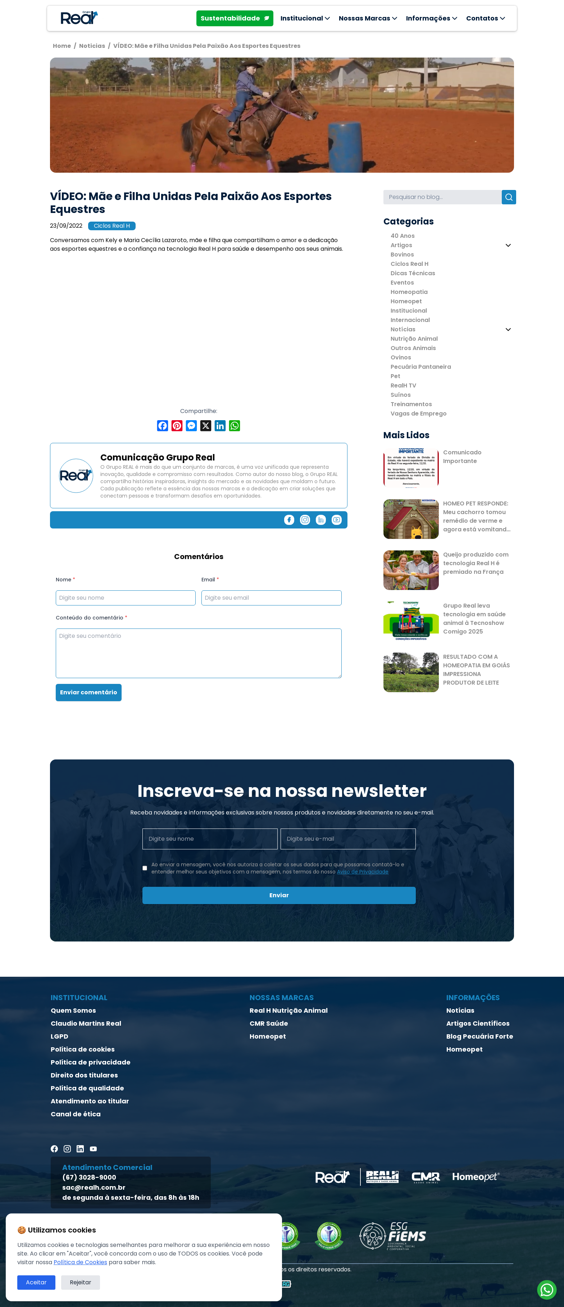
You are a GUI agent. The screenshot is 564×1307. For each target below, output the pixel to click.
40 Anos (403, 236)
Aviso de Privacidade (362, 871)
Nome (65, 579)
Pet (395, 376)
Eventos (402, 282)
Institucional (409, 311)
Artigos (401, 245)
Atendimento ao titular (90, 1101)
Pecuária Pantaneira (421, 367)
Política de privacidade (91, 1062)
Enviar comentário (88, 692)
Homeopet (406, 301)
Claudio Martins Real (86, 1023)
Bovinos (402, 254)
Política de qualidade (87, 1088)
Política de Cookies (80, 1262)
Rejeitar (80, 1282)
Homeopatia (409, 292)
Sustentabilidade (235, 18)
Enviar (279, 895)
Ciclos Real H (112, 226)
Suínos (401, 395)
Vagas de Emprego (419, 413)
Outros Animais (413, 348)
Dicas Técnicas (413, 273)
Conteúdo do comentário (91, 617)
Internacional (410, 320)
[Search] (442, 197)
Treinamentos (411, 404)
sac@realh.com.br (94, 1187)
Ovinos (401, 357)
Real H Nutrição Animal (289, 1010)
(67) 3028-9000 (89, 1177)
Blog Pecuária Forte (479, 1036)
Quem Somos (73, 1010)
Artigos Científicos (478, 1023)
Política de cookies (83, 1049)
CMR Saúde (269, 1023)
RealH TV (403, 385)
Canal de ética (76, 1113)
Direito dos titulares (84, 1075)
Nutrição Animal (414, 339)
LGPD (59, 1036)
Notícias (403, 329)
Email (210, 579)
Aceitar (36, 1282)
